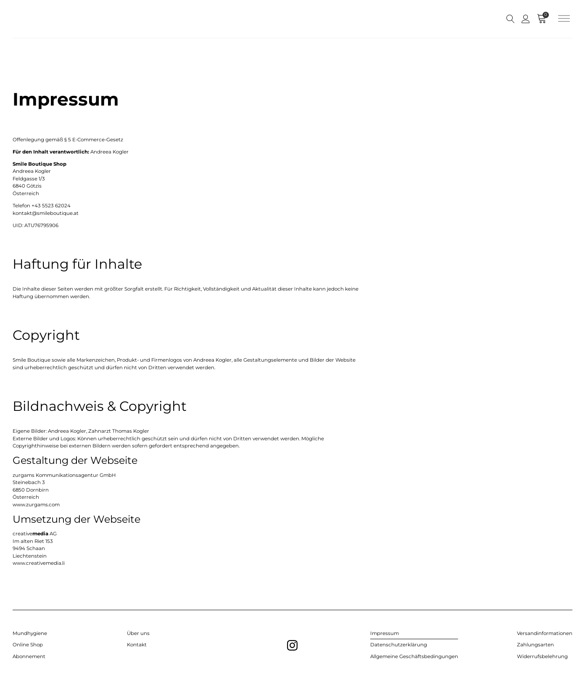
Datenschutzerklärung (398, 645)
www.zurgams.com (36, 505)
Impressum (384, 633)
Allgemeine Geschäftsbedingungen (414, 656)
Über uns (138, 633)
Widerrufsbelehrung (542, 656)
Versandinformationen (544, 633)
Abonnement (29, 656)
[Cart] (542, 19)
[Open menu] (564, 19)
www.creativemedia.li (39, 563)
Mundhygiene (30, 633)
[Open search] (510, 19)
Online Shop (28, 645)
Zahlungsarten (535, 645)
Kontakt (137, 645)
